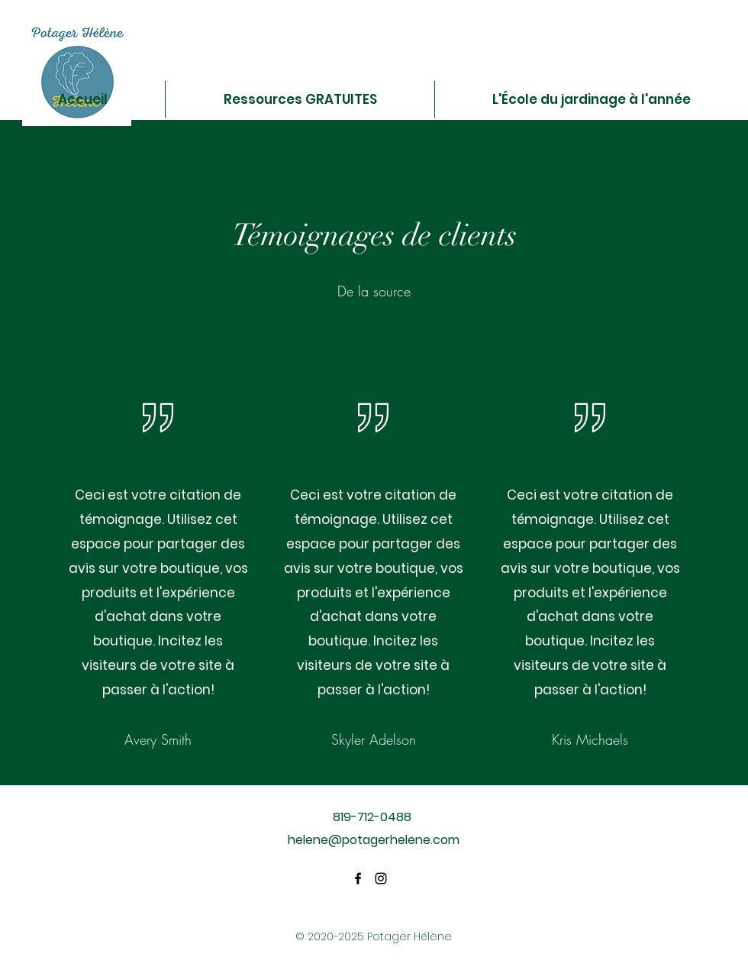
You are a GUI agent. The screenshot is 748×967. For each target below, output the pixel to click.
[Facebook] (358, 878)
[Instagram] (381, 878)
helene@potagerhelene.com (373, 840)
